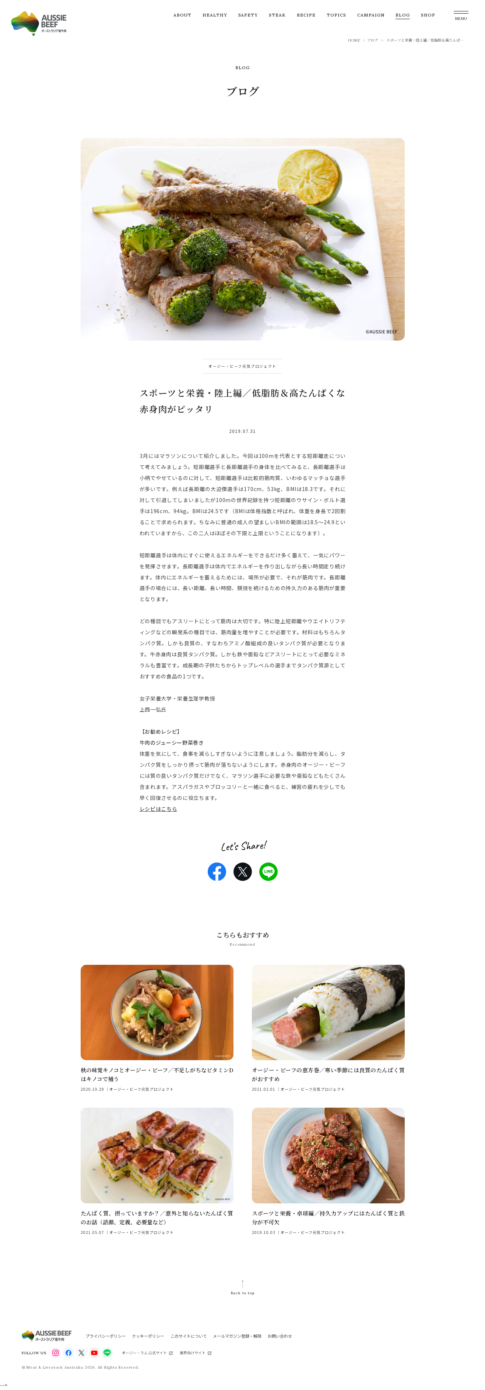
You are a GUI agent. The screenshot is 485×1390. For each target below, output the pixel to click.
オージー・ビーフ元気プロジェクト (242, 366)
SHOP (428, 15)
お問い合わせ (280, 1336)
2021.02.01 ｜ (266, 1089)
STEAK (277, 15)
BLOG (403, 15)
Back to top (242, 1293)
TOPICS (336, 15)
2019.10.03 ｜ (266, 1232)
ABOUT (182, 15)
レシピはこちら (159, 808)
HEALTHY (215, 15)
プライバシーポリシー (105, 1336)
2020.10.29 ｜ (95, 1089)
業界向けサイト (192, 1352)
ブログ (372, 40)
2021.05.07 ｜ (95, 1232)
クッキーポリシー (148, 1336)
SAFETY (248, 15)
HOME (354, 40)
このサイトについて (189, 1336)
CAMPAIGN (371, 15)
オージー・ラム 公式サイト (144, 1352)
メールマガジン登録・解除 (237, 1336)
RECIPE (306, 15)
